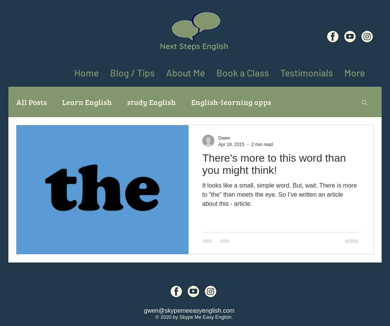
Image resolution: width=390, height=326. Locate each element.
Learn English (87, 102)
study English (151, 102)
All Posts (31, 102)
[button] (355, 71)
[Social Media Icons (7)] (350, 36)
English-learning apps (231, 102)
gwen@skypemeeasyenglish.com (189, 310)
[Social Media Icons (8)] (367, 36)
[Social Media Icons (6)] (333, 36)
